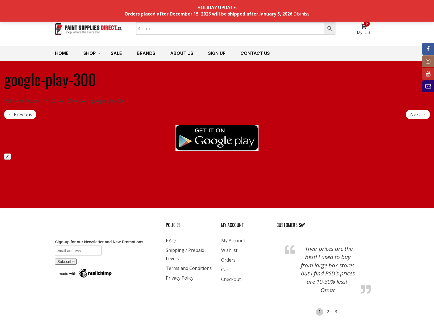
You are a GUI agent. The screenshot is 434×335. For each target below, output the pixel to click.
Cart (225, 270)
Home (61, 53)
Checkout (231, 279)
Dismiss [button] (301, 14)
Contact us (255, 53)
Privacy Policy (179, 278)
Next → (418, 114)
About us (181, 53)
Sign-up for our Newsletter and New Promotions (99, 242)
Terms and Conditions (189, 268)
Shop (89, 53)
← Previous (20, 114)
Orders (228, 260)
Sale (116, 53)
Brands (146, 53)
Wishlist (229, 250)
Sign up (217, 53)
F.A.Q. (171, 240)
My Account (233, 240)
